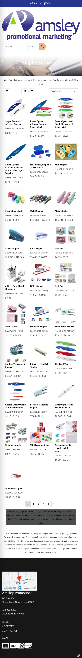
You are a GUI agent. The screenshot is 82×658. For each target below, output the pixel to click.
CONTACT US (9, 630)
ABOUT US (8, 626)
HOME (5, 621)
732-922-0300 (9, 609)
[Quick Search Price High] (33, 46)
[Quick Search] (9, 46)
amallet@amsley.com (13, 613)
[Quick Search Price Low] (22, 46)
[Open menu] (76, 47)
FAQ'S (5, 637)
